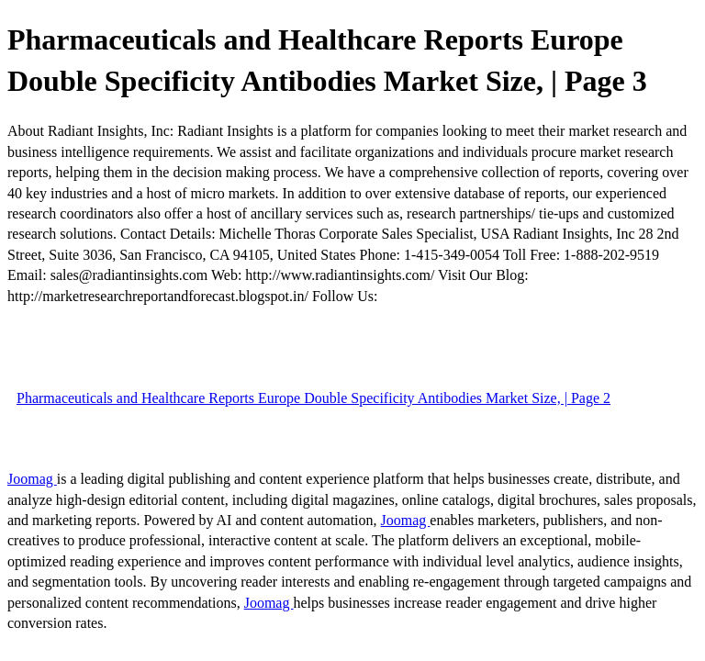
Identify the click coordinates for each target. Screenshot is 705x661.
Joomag (32, 479)
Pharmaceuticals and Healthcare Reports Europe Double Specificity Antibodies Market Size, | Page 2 (313, 398)
